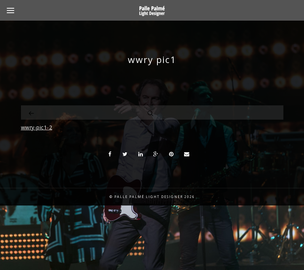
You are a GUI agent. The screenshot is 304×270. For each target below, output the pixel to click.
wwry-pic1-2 (36, 127)
